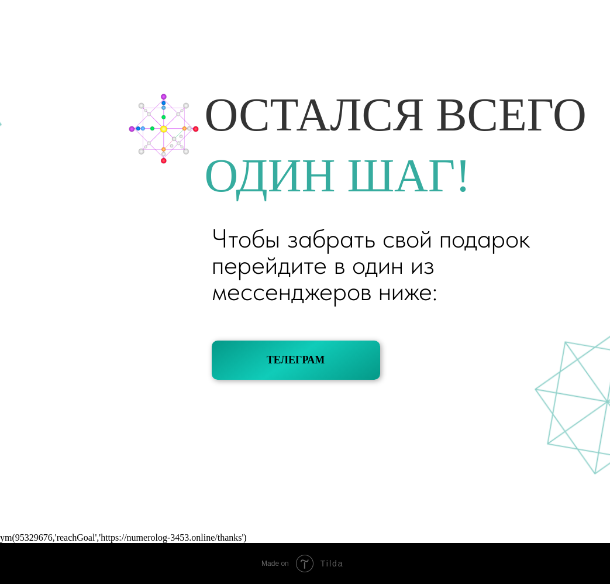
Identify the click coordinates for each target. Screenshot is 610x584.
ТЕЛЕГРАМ (296, 360)
